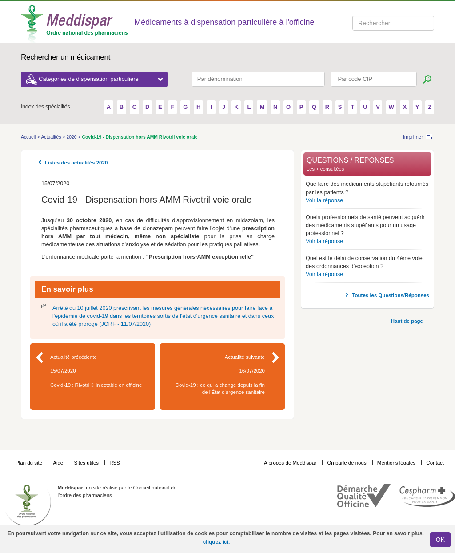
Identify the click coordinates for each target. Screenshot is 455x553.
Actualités (51, 137)
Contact (435, 462)
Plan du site (30, 462)
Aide (58, 462)
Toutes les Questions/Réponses (390, 295)
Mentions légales (397, 462)
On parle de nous (346, 462)
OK (440, 539)
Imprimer (413, 137)
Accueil (29, 137)
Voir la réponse (324, 200)
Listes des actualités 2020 (76, 162)
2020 (72, 137)
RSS (114, 462)
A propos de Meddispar (290, 462)
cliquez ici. (216, 542)
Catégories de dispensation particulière (101, 79)
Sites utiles (87, 462)
